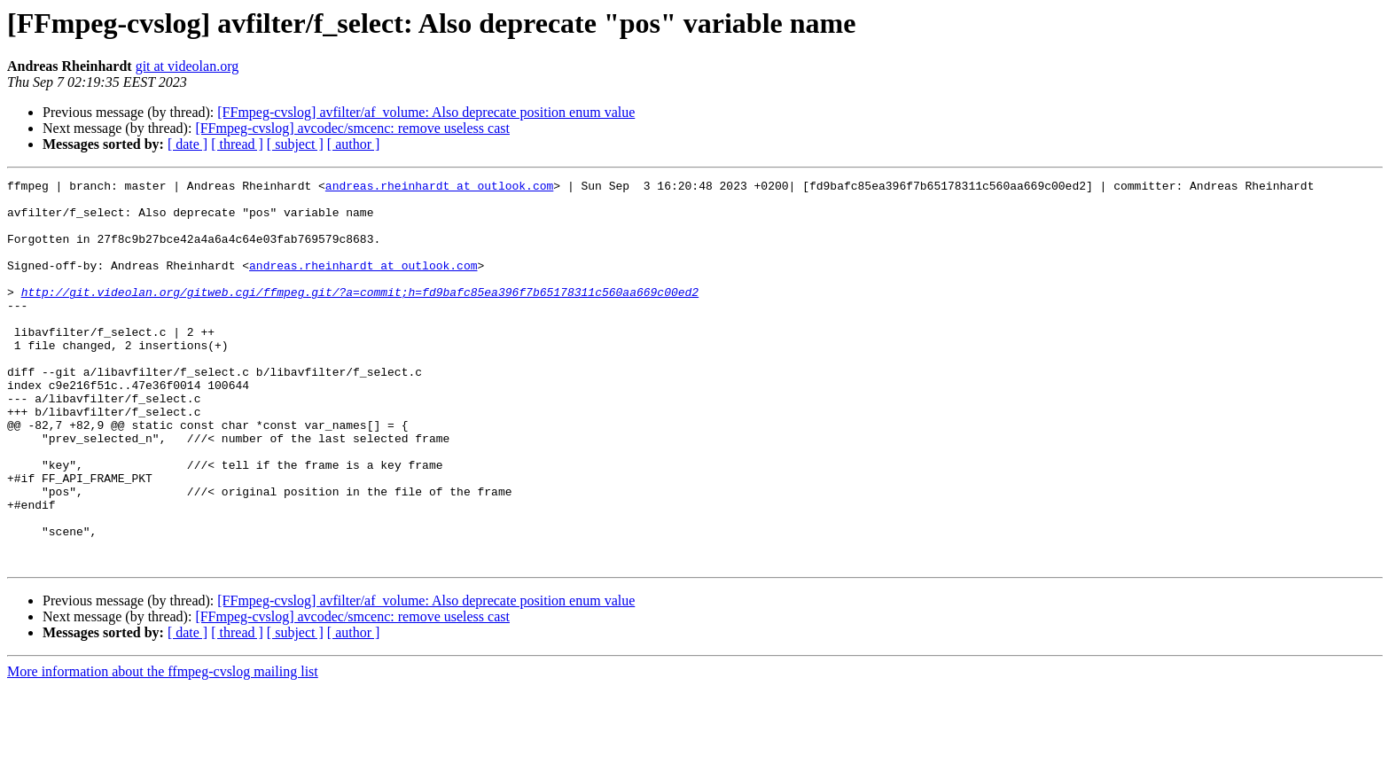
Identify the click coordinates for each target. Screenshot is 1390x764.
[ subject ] (295, 144)
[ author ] (353, 144)
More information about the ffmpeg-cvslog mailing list (162, 748)
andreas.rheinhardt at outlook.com (439, 188)
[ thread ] (237, 144)
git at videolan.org (187, 66)
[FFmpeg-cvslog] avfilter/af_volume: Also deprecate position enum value (426, 112)
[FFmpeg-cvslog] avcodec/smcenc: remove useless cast (352, 128)
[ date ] (187, 144)
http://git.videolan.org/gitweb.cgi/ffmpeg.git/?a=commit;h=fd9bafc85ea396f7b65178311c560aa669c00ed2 (360, 316)
